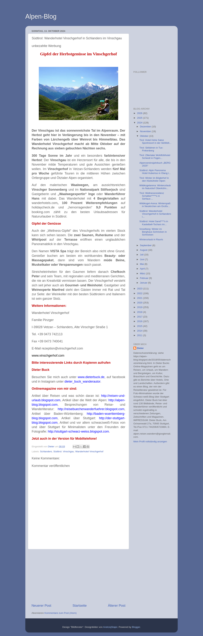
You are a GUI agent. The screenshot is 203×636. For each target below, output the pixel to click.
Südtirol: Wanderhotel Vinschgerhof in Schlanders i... (155, 214)
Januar (144, 282)
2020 (140, 302)
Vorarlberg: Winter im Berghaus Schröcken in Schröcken (153, 232)
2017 (140, 316)
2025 (140, 117)
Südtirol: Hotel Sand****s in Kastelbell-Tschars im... (153, 223)
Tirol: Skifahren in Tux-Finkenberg (151, 149)
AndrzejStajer (110, 627)
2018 (140, 312)
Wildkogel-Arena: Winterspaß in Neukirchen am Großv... (155, 205)
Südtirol (57, 451)
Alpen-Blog (41, 16)
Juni (142, 259)
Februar (144, 278)
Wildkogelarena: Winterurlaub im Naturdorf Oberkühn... (155, 187)
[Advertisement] (78, 576)
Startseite (79, 605)
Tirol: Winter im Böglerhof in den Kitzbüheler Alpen (154, 179)
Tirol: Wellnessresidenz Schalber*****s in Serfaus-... (151, 196)
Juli (142, 254)
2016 (140, 321)
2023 (140, 288)
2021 (140, 298)
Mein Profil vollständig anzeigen (150, 441)
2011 (140, 335)
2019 (140, 307)
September (146, 245)
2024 (140, 122)
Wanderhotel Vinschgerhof (89, 451)
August (144, 250)
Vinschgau (68, 451)
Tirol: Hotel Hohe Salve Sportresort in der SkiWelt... (155, 141)
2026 (140, 113)
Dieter (140, 348)
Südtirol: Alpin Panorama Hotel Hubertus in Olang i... (155, 171)
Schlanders (46, 451)
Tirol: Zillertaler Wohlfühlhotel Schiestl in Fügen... (154, 156)
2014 (140, 330)
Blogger (136, 627)
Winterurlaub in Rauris (151, 239)
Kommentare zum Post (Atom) (60, 613)
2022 (140, 293)
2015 (140, 326)
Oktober (144, 136)
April (142, 268)
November (146, 131)
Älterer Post (116, 605)
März (143, 273)
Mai (142, 264)
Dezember (146, 126)
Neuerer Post (41, 605)
